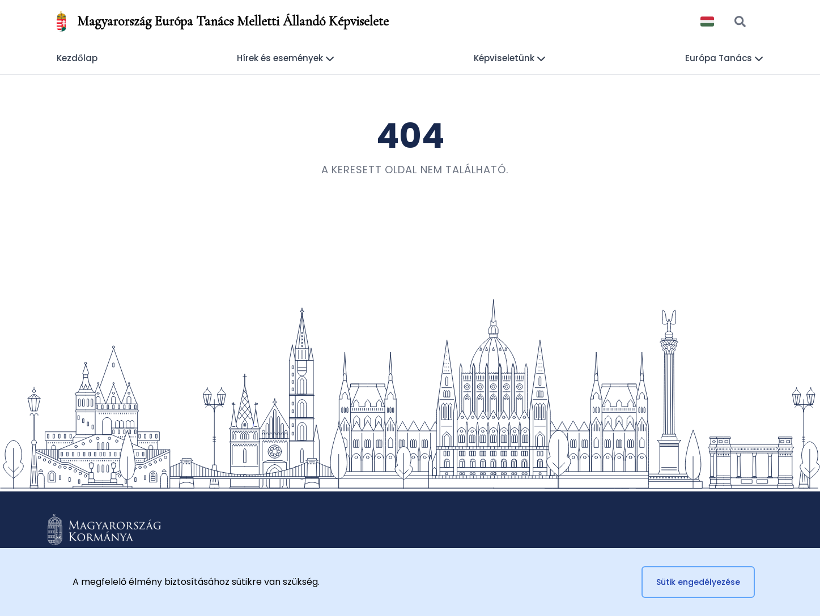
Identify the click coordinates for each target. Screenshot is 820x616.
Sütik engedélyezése (698, 582)
